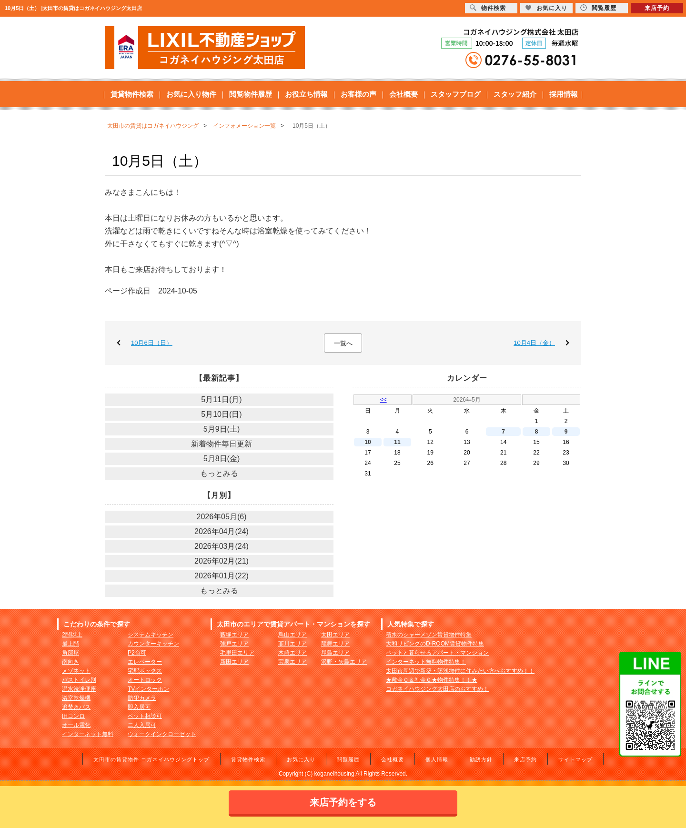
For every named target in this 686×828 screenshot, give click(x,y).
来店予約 (525, 759)
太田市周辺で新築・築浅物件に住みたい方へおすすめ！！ (460, 670)
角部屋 (70, 652)
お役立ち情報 (306, 94)
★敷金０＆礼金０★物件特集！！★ (431, 680)
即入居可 (139, 707)
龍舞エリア (335, 643)
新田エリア (234, 661)
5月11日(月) (221, 399)
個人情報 (436, 759)
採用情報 (563, 94)
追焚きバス (76, 707)
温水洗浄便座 (79, 689)
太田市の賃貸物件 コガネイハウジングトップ (151, 759)
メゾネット (76, 670)
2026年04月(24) (221, 531)
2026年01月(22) (221, 576)
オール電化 (76, 725)
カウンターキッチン (153, 643)
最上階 (70, 643)
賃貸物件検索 (132, 94)
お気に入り (301, 759)
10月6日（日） (151, 342)
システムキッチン (150, 634)
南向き (70, 661)
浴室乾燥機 (76, 698)
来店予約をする (343, 802)
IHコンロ (73, 716)
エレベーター (145, 661)
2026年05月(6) (222, 517)
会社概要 (403, 94)
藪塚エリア (234, 634)
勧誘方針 (481, 759)
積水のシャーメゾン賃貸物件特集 (429, 634)
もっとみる (219, 473)
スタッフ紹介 (515, 94)
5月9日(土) (221, 429)
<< (383, 399)
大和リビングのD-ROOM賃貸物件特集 (435, 643)
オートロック (145, 680)
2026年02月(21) (221, 561)
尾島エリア (335, 652)
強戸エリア (234, 643)
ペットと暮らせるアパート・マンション (437, 652)
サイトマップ (575, 759)
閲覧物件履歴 (250, 94)
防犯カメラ (142, 698)
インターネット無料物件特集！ (426, 661)
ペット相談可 (145, 716)
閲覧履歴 (348, 759)
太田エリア (335, 634)
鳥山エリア (292, 634)
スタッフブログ (456, 94)
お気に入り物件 (191, 94)
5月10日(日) (221, 414)
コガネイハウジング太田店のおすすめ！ (437, 689)
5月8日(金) (221, 458)
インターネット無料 (87, 734)
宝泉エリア (292, 661)
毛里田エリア (237, 652)
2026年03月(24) (221, 546)
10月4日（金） (534, 342)
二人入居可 (142, 725)
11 (397, 442)
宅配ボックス (145, 670)
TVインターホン (148, 689)
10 (367, 442)
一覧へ (343, 343)
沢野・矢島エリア (344, 661)
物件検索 (488, 7)
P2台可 (137, 652)
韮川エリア (292, 643)
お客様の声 (358, 94)
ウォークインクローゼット (162, 734)
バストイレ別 (79, 680)
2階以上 (72, 634)
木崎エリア (292, 652)
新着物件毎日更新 (221, 444)
